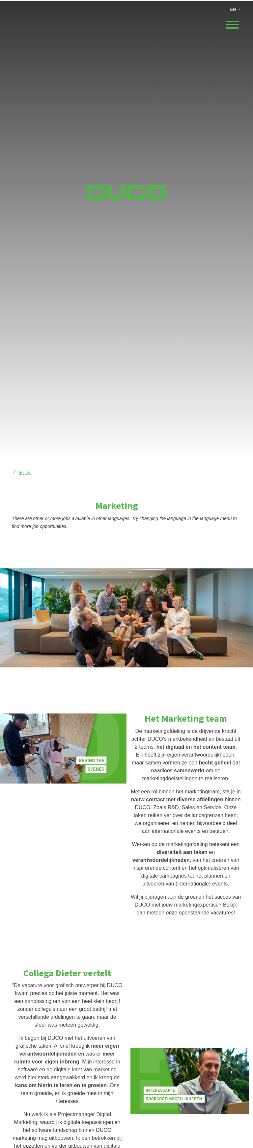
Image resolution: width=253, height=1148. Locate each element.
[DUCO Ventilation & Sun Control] (126, 197)
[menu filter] (126, 0)
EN (233, 9)
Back (21, 473)
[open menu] (232, 22)
